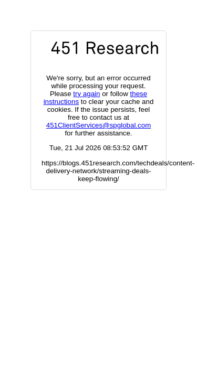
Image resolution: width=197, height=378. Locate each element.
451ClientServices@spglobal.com (98, 125)
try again (86, 94)
